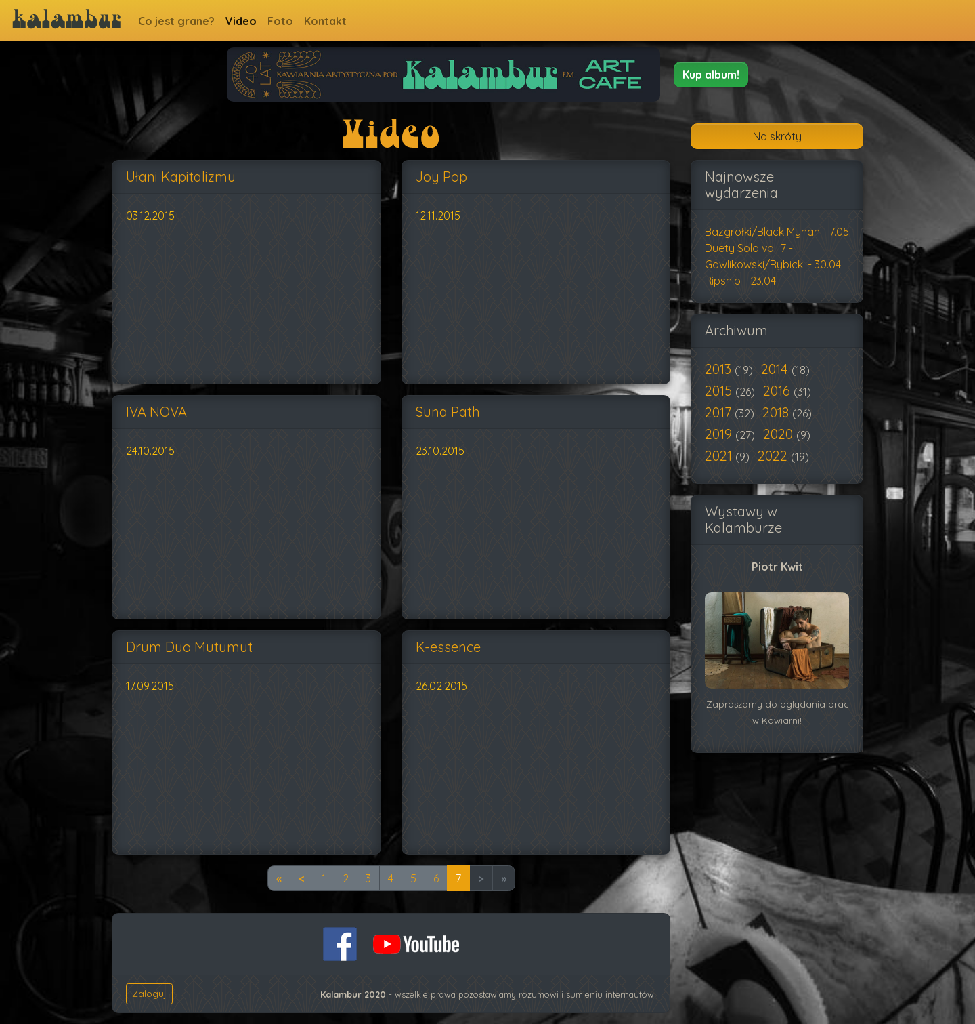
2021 (720, 455)
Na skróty (777, 136)
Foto (280, 21)
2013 (720, 369)
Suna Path (448, 411)
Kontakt (325, 21)
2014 (776, 369)
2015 (720, 390)
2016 (778, 390)
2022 (774, 455)
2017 (720, 412)
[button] (711, 74)
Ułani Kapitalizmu (181, 176)
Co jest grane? (176, 21)
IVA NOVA (156, 411)
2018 (777, 412)
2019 (720, 434)
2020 (779, 434)
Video (241, 21)
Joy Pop (441, 176)
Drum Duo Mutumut (189, 646)
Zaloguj (149, 993)
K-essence (448, 646)
